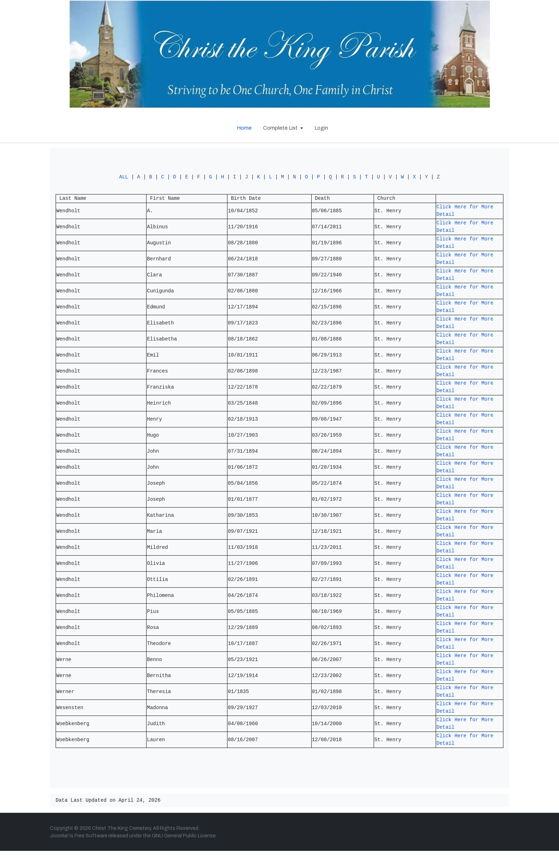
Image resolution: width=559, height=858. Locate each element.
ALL (123, 179)
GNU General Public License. (184, 843)
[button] (283, 128)
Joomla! (59, 843)
